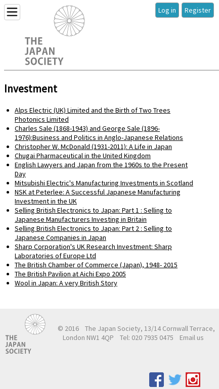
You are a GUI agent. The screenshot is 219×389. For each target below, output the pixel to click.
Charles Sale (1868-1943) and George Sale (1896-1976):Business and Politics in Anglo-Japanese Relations (99, 133)
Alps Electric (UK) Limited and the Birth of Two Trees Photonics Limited (92, 115)
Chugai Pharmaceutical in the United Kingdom (83, 155)
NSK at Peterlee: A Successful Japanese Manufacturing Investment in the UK (98, 196)
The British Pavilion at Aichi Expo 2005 (70, 273)
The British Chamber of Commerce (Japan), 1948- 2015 (96, 264)
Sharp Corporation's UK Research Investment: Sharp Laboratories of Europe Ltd (93, 251)
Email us (192, 337)
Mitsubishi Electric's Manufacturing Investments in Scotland (104, 182)
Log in (167, 10)
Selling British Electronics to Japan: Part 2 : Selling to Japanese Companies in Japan (93, 233)
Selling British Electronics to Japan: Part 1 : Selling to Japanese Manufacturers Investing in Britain (93, 215)
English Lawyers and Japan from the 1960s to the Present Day (101, 169)
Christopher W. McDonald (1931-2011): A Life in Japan (93, 146)
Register (198, 10)
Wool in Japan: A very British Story (66, 282)
